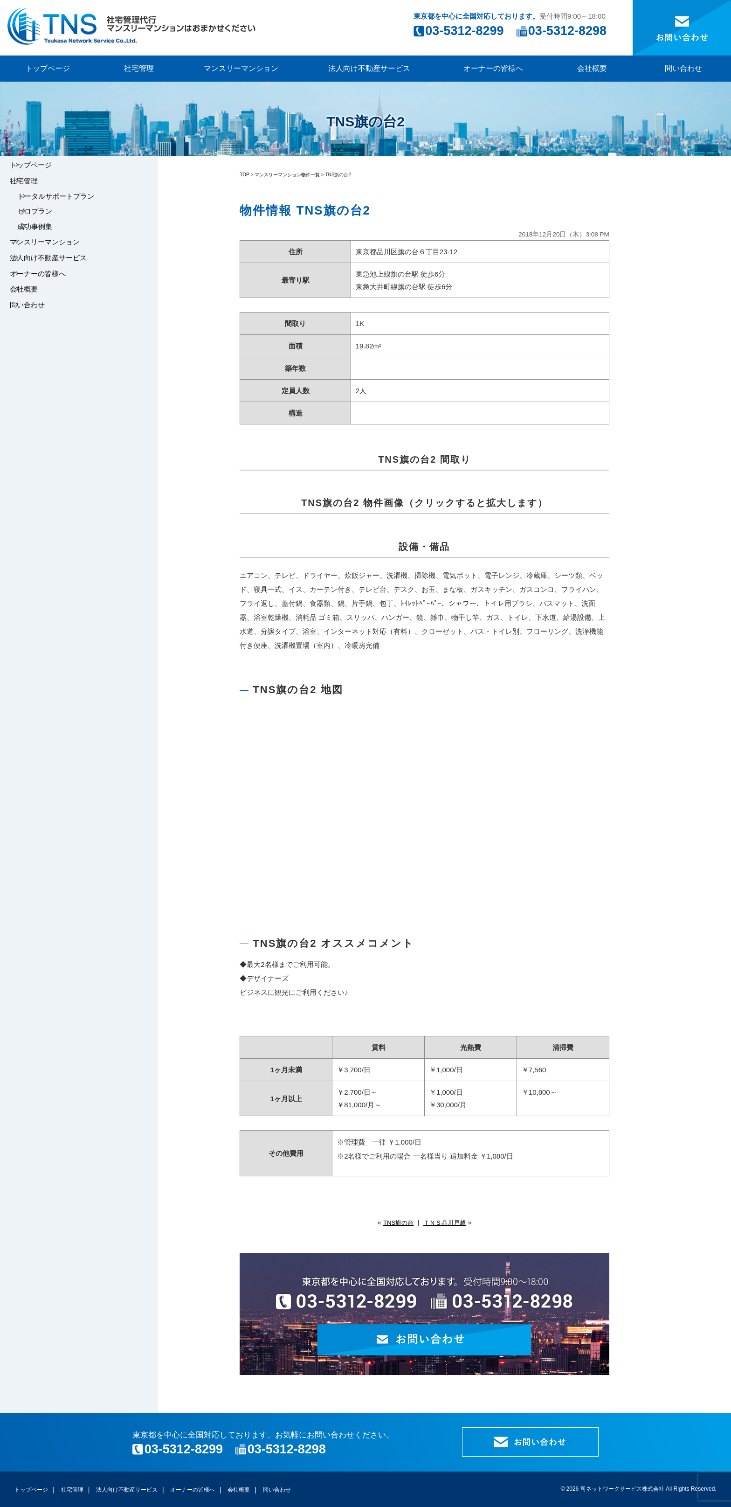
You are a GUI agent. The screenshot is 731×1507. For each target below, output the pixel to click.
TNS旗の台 (395, 1222)
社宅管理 (139, 68)
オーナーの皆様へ (493, 68)
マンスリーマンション (241, 68)
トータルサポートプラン (68, 210)
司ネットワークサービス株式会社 (622, 1489)
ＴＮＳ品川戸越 (446, 1222)
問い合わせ (683, 68)
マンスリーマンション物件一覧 (287, 174)
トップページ (47, 68)
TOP (244, 174)
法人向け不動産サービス (369, 68)
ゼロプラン (47, 230)
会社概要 (592, 68)
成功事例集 (47, 251)
